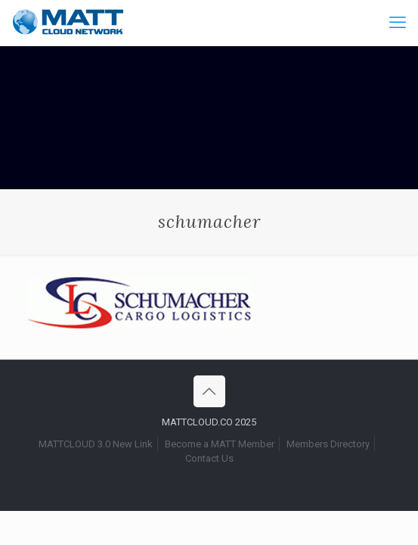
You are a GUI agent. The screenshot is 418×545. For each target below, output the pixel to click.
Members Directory (328, 444)
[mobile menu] (397, 23)
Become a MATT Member (219, 444)
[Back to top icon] (209, 391)
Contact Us (209, 458)
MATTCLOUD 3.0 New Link (96, 444)
